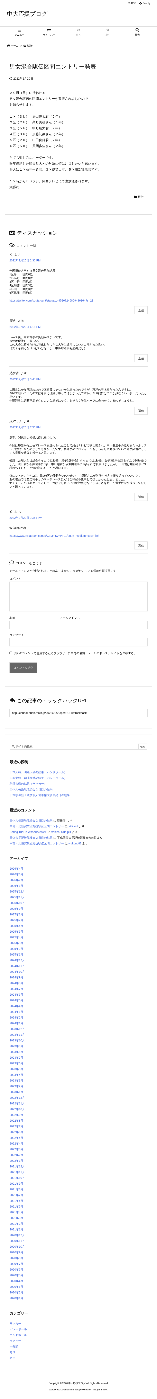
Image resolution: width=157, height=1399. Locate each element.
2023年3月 (16, 1080)
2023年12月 (17, 1029)
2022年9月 (16, 1114)
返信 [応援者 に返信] (141, 410)
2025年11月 (17, 897)
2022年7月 (16, 1126)
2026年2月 (16, 880)
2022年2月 (16, 1155)
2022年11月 (17, 1103)
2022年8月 (16, 1120)
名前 (12, 617)
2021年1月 (16, 1229)
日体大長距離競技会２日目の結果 (31, 789)
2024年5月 (16, 1000)
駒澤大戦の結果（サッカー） (28, 783)
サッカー (15, 1323)
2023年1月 (16, 1092)
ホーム (15, 45)
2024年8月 (16, 983)
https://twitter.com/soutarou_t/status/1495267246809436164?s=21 (51, 300)
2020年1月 (16, 1298)
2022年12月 (17, 1097)
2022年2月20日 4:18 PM (25, 327)
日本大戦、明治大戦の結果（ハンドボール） (38, 772)
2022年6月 (16, 1132)
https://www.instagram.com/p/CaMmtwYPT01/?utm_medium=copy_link (54, 535)
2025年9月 (16, 908)
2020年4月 (16, 1281)
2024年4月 (16, 1006)
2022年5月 (16, 1137)
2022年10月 (17, 1109)
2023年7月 (16, 1057)
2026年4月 (16, 868)
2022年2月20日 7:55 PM (25, 427)
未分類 (14, 1346)
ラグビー (15, 1340)
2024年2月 (16, 1017)
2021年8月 (16, 1189)
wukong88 (75, 843)
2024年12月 (17, 960)
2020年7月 (16, 1263)
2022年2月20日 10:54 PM (25, 517)
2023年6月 (16, 1063)
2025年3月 (16, 943)
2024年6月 (16, 994)
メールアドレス (70, 617)
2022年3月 (16, 1149)
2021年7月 (16, 1195)
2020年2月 (16, 1292)
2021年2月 (16, 1223)
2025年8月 (16, 914)
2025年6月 (16, 925)
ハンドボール (18, 1335)
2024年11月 (17, 966)
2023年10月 (17, 1040)
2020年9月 (16, 1252)
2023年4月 (16, 1074)
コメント (15, 578)
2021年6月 (16, 1200)
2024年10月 (17, 971)
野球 (12, 1352)
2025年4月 (16, 937)
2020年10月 (17, 1246)
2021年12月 (17, 1166)
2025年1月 (16, 954)
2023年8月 (16, 1051)
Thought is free (99, 1389)
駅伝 (30, 45)
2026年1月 (16, 885)
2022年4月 (16, 1143)
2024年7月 (16, 988)
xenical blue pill (61, 832)
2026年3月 (16, 874)
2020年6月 (16, 1269)
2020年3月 (16, 1286)
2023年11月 (17, 1034)
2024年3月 (16, 1011)
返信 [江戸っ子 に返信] (141, 497)
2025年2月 (16, 948)
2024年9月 (16, 977)
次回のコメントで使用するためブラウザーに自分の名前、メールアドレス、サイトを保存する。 (75, 653)
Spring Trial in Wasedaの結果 (28, 832)
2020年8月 (16, 1258)
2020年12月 (17, 1235)
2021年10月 (17, 1178)
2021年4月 (16, 1212)
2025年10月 (17, 903)
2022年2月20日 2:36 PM (25, 260)
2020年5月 (16, 1275)
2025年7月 (16, 920)
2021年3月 (16, 1218)
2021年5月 (16, 1206)
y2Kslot (73, 826)
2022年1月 (16, 1160)
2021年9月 (16, 1183)
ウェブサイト (18, 635)
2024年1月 (16, 1023)
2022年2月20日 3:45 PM (25, 379)
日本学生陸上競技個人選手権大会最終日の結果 (40, 795)
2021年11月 (17, 1172)
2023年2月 (16, 1086)
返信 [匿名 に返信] (141, 358)
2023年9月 (16, 1046)
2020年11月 (17, 1241)
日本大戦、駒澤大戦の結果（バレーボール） (38, 778)
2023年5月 (16, 1069)
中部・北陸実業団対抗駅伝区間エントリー (37, 826)
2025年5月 (16, 931)
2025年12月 (17, 891)
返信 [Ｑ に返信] (141, 310)
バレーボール (18, 1329)
